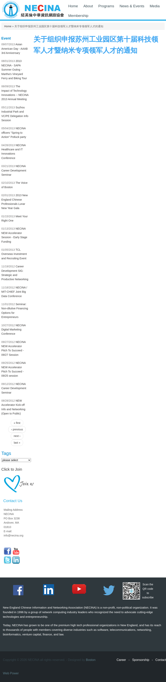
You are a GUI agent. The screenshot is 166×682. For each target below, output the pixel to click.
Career (121, 659)
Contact (160, 659)
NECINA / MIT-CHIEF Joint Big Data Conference (14, 292)
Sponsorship (140, 659)
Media (155, 6)
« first (17, 422)
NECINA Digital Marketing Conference (13, 329)
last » (17, 442)
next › (17, 435)
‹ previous (17, 429)
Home (73, 6)
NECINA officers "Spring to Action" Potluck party (13, 132)
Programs (106, 6)
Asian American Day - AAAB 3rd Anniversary (14, 48)
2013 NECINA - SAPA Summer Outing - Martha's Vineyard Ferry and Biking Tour (14, 69)
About (88, 6)
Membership (78, 16)
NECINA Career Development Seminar (13, 170)
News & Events (131, 6)
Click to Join (11, 469)
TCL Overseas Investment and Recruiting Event (14, 254)
